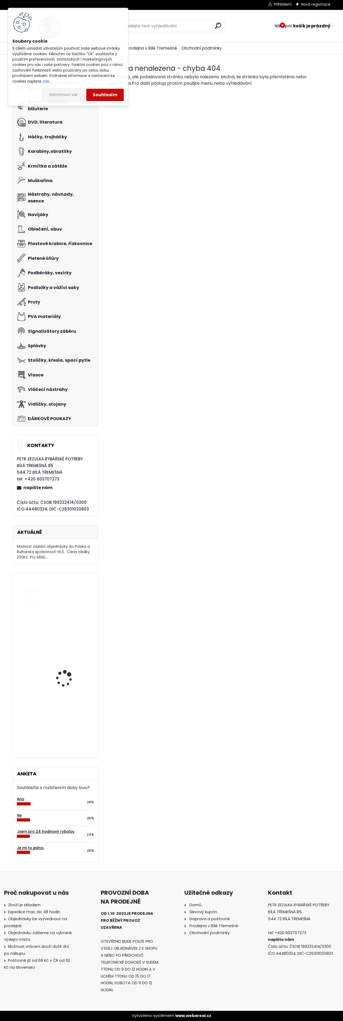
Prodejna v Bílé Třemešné (151, 48)
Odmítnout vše (63, 94)
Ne (19, 815)
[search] (218, 26)
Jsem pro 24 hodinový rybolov (45, 831)
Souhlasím (105, 95)
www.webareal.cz (193, 1015)
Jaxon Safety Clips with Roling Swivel (70, 651)
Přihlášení (283, 4)
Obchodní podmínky (201, 48)
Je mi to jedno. (30, 847)
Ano (20, 799)
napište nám (38, 487)
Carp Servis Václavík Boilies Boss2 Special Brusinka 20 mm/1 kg (68, 603)
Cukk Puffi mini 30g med (71, 707)
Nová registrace (315, 4)
